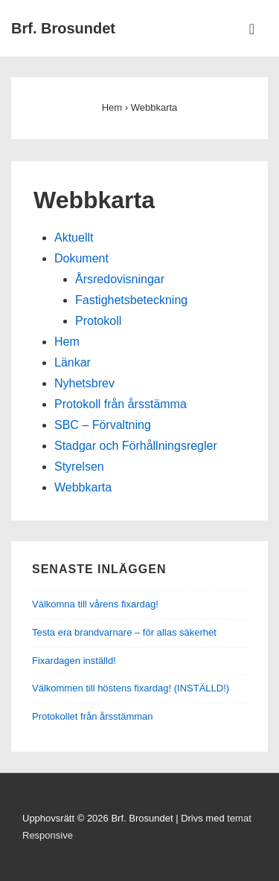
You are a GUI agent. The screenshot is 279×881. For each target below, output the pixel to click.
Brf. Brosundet (63, 28)
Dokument (81, 258)
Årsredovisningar (119, 279)
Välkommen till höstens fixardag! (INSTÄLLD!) (130, 688)
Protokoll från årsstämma (120, 404)
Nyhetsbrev (84, 383)
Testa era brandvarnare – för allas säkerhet (124, 632)
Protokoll (98, 320)
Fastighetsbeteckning (131, 300)
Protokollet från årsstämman (92, 716)
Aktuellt (73, 237)
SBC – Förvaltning (102, 425)
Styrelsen (79, 466)
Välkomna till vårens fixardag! (95, 604)
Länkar (72, 362)
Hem (67, 341)
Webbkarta (83, 487)
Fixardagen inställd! (74, 660)
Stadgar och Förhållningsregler (135, 445)
